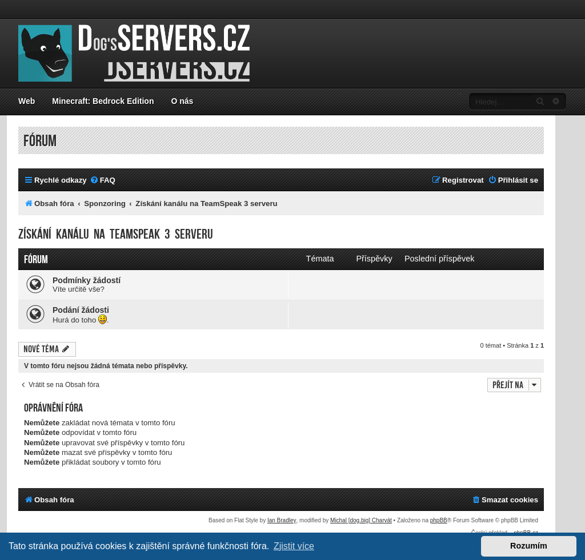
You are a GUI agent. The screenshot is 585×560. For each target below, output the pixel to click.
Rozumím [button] (528, 545)
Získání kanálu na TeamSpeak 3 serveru (115, 234)
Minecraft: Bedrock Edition (103, 101)
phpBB (438, 520)
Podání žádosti (81, 310)
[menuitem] (102, 180)
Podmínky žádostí (87, 280)
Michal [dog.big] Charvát (361, 520)
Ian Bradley (281, 520)
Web (26, 101)
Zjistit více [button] (294, 546)
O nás (182, 101)
